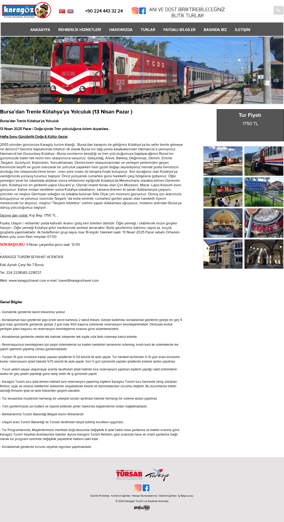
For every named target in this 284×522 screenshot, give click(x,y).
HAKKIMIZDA (121, 30)
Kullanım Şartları (121, 495)
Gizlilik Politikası (100, 495)
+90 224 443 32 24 (104, 11)
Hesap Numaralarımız (144, 495)
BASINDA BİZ (215, 30)
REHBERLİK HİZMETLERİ (79, 30)
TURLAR (148, 30)
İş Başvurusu (186, 495)
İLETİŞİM (242, 30)
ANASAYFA (40, 30)
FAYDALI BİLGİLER (179, 30)
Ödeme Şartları (168, 495)
